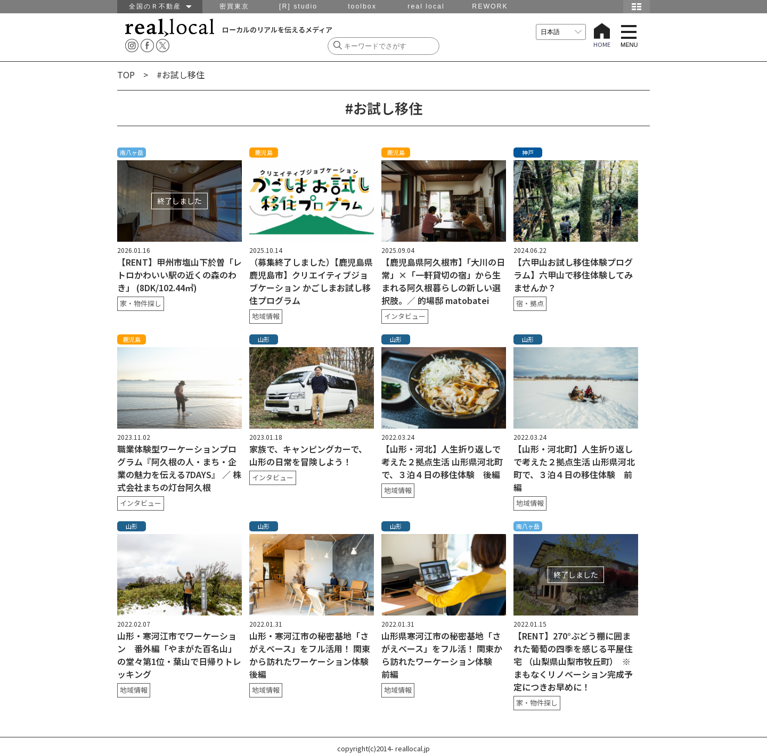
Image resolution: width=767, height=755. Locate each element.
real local (425, 6)
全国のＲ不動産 (160, 6)
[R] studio (298, 6)
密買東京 (234, 6)
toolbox (362, 6)
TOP (126, 74)
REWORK (490, 6)
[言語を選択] (561, 32)
